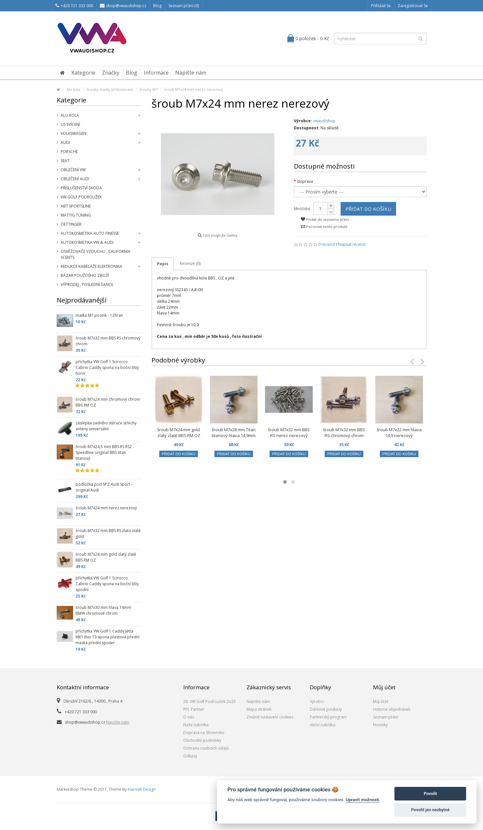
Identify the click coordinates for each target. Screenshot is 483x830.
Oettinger (71, 224)
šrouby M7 (148, 89)
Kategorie (83, 72)
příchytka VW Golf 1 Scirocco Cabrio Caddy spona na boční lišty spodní (107, 583)
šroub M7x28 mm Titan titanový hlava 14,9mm (234, 432)
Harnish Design (142, 789)
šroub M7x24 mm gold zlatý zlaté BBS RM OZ (106, 557)
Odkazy (190, 756)
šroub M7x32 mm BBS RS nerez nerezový (289, 432)
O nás (188, 717)
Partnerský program (328, 717)
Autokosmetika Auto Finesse (90, 233)
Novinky (380, 725)
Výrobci (317, 701)
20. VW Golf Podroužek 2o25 (209, 701)
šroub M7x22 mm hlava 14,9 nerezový (399, 432)
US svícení (70, 124)
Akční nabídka (322, 725)
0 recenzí (326, 244)
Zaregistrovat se (413, 5)
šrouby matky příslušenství (110, 89)
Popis (162, 264)
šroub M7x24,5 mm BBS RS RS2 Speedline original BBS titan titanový (104, 452)
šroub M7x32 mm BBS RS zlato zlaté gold (108, 533)
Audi (65, 142)
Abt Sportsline (76, 206)
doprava (305, 181)
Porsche (69, 151)
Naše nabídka (196, 725)
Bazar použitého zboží (85, 275)
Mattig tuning (76, 215)
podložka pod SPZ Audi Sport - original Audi (104, 487)
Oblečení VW (73, 169)
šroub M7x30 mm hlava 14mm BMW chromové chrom (103, 610)
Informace (156, 72)
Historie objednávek (391, 709)
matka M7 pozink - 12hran (99, 315)
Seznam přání (385, 717)
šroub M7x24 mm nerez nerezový (193, 89)
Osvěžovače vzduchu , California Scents (95, 254)
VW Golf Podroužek (81, 197)
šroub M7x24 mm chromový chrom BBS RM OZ (108, 402)
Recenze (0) (190, 263)
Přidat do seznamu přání (325, 219)
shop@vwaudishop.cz (123, 5)
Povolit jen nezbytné (430, 809)
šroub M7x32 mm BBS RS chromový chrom (108, 341)
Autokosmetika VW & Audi (87, 242)
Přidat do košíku (368, 209)
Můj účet (380, 701)
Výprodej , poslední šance (87, 284)
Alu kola (73, 89)
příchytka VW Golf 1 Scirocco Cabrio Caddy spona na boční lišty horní (107, 367)
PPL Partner (193, 709)
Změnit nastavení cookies (270, 717)
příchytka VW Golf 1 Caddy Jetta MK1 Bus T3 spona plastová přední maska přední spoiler (107, 637)
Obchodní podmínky (202, 740)
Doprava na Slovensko (203, 732)
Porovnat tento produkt (324, 226)
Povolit (430, 793)
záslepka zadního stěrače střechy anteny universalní (106, 426)
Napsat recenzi (352, 244)
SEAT (65, 160)
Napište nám (190, 72)
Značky (110, 72)
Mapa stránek (259, 709)
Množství (302, 208)
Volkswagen (73, 133)
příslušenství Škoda (81, 188)
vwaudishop (324, 121)
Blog (157, 5)
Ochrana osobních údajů (206, 748)
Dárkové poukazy (326, 709)
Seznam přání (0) (183, 5)
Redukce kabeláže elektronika (91, 266)
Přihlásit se (381, 5)
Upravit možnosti (362, 799)
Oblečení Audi (75, 179)
